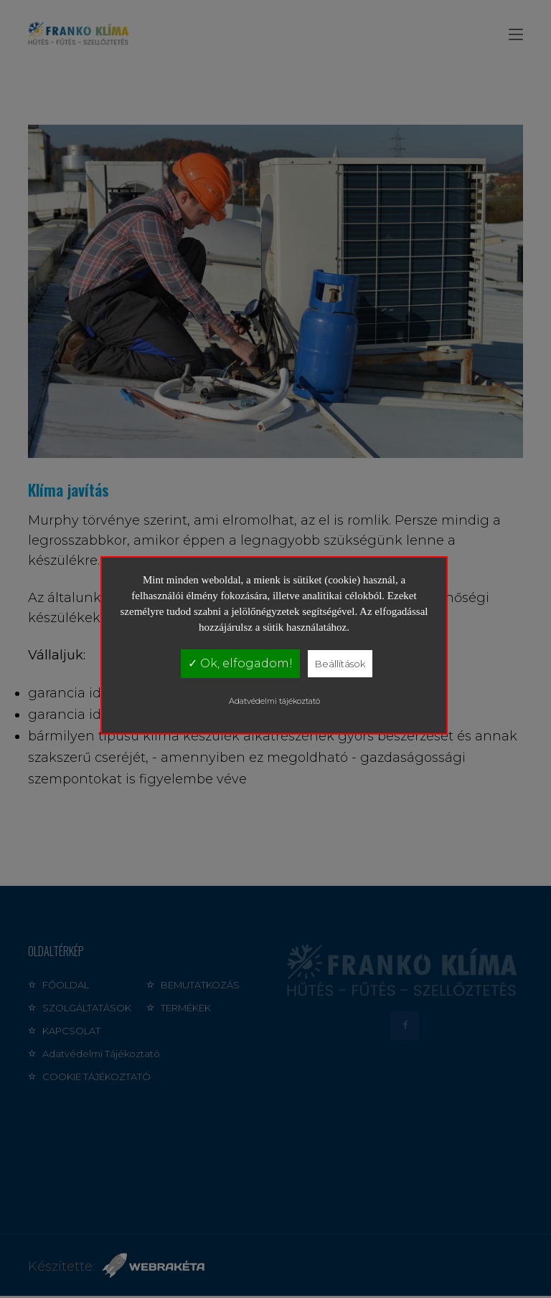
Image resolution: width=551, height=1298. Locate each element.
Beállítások (340, 663)
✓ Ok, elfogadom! (240, 663)
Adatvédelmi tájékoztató (274, 701)
